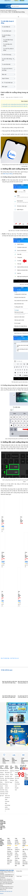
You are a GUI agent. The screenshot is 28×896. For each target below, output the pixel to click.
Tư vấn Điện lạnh (8, 31)
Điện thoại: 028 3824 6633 (9, 862)
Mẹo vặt (8, 74)
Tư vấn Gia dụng (8, 54)
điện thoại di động (8, 173)
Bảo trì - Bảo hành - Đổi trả (7, 772)
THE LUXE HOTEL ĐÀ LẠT (17, 842)
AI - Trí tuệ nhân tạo (8, 82)
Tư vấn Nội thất (8, 64)
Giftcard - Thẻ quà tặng (12, 780)
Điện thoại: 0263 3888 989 (17, 863)
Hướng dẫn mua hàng (17, 778)
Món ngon (8, 86)
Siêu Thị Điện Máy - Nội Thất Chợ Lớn (10, 658)
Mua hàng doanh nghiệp (2, 785)
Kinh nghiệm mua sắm (11, 10)
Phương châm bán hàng (2, 780)
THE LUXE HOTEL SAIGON (9, 842)
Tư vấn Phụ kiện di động (8, 49)
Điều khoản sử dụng (7, 782)
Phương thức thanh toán (17, 784)
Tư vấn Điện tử (8, 26)
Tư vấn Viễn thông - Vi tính (8, 59)
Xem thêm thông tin (26, 783)
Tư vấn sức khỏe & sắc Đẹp (8, 69)
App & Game (8, 78)
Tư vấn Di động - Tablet (5, 12)
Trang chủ (2, 10)
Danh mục (9, 6)
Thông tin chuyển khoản (17, 772)
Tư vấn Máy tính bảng (7, 45)
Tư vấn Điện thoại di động (8, 40)
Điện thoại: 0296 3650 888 (25, 863)
